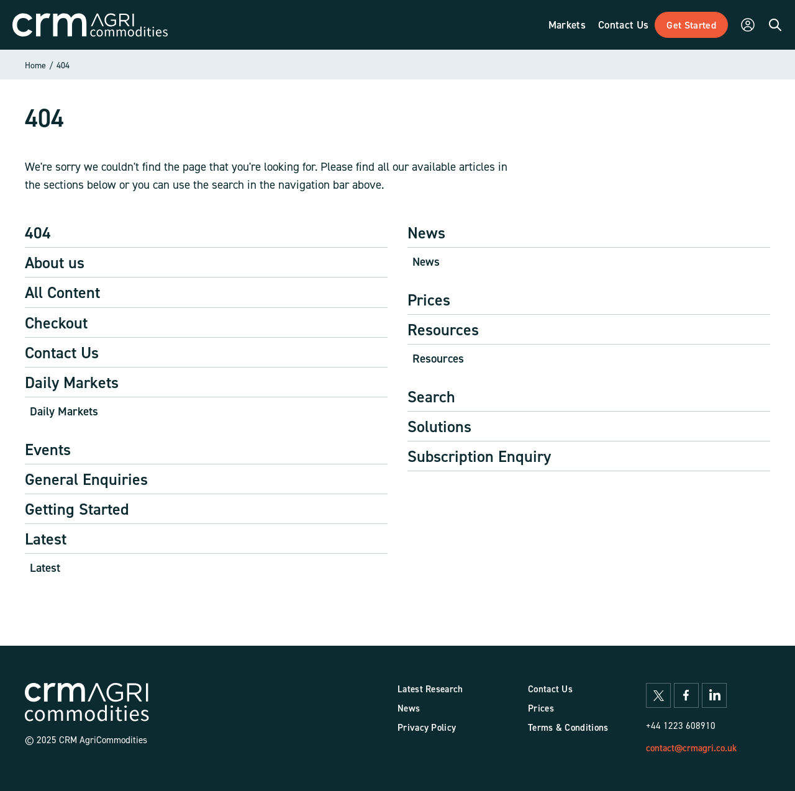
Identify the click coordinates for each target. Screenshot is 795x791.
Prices (428, 299)
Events (48, 449)
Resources (443, 329)
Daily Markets (72, 382)
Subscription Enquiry (479, 456)
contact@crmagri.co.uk (691, 748)
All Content (62, 292)
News (426, 232)
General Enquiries (86, 479)
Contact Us (62, 352)
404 (63, 65)
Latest (45, 538)
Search (431, 396)
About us (54, 262)
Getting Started (77, 509)
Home (35, 65)
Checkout (56, 322)
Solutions (439, 426)
